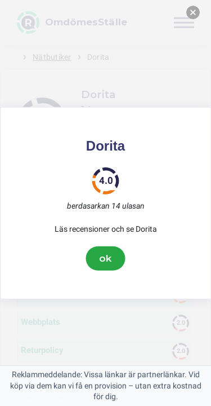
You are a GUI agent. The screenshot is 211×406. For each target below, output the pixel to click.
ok (106, 258)
